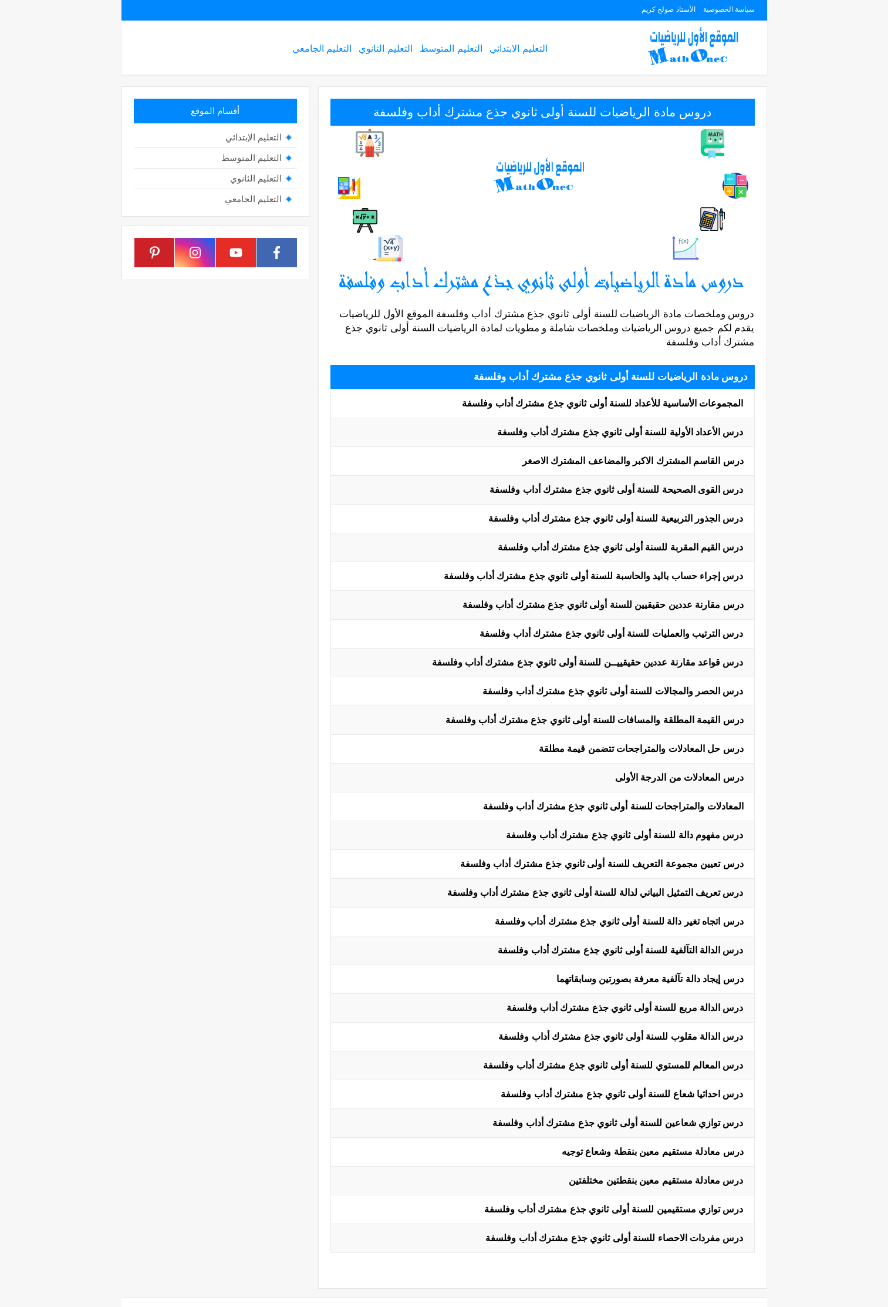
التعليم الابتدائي (518, 48)
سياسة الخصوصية (729, 9)
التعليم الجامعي (322, 48)
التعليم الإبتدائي (253, 137)
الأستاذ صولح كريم (668, 9)
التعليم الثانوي (385, 48)
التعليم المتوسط (451, 48)
